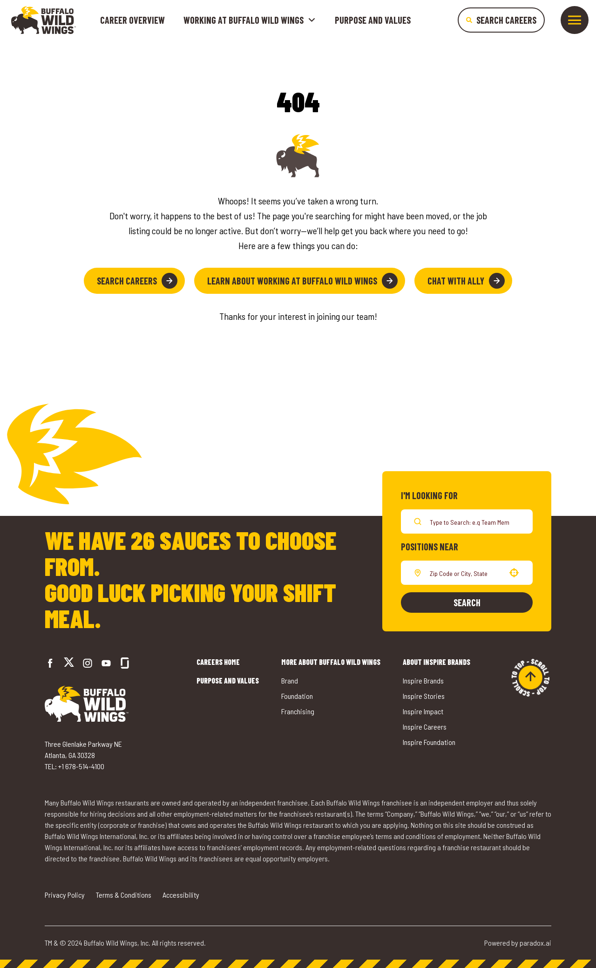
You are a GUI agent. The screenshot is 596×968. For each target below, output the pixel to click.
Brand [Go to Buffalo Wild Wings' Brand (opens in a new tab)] (289, 680)
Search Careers (137, 281)
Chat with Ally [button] (466, 281)
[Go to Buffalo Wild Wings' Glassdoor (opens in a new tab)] (124, 663)
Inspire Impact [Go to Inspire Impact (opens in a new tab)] (423, 711)
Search (467, 602)
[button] (514, 572)
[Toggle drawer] (575, 20)
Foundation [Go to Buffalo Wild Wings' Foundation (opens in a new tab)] (297, 695)
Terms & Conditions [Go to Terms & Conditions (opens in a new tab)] (123, 894)
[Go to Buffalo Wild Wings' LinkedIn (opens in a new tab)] (106, 663)
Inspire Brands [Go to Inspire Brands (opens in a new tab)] (423, 680)
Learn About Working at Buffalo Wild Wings (302, 281)
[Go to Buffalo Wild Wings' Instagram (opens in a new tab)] (87, 663)
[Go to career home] (43, 20)
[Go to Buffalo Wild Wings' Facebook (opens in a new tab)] (50, 663)
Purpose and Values (373, 20)
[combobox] (465, 573)
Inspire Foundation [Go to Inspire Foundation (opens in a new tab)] (429, 742)
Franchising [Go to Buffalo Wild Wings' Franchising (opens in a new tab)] (297, 711)
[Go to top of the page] (530, 677)
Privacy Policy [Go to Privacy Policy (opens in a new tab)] (65, 894)
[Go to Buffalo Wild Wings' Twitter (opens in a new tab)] (68, 663)
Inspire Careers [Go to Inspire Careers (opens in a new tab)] (425, 726)
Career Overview (132, 20)
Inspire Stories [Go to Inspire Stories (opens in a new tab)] (424, 695)
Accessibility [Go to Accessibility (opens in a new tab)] (181, 894)
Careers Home (218, 661)
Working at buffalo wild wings (249, 20)
